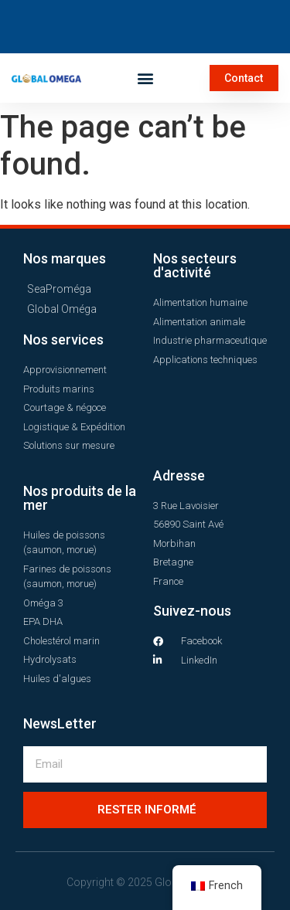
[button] (145, 77)
